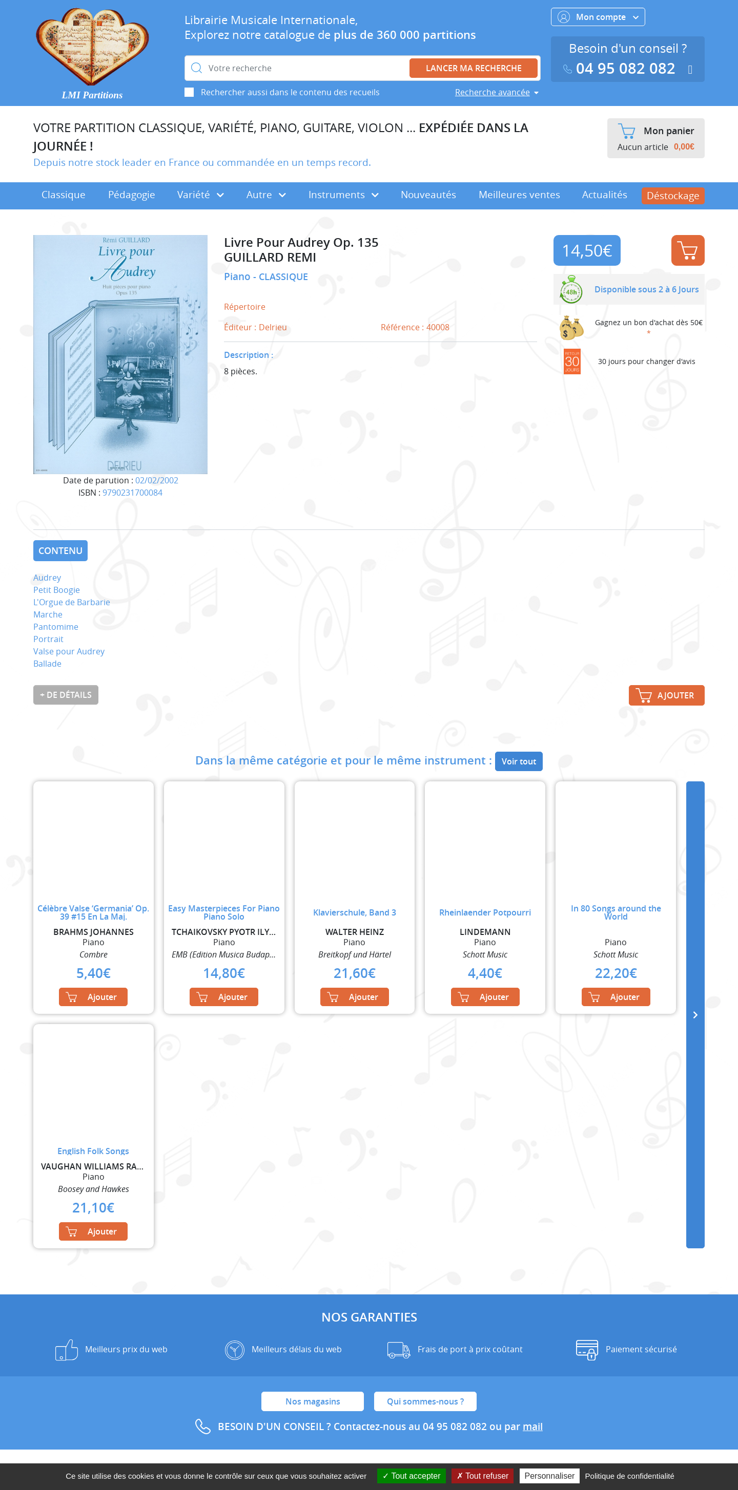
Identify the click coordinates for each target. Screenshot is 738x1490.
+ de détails (66, 694)
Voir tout (519, 761)
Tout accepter (411, 1476)
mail (533, 1426)
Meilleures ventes (519, 194)
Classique (64, 194)
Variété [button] (200, 194)
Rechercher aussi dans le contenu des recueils (290, 92)
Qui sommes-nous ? (425, 1401)
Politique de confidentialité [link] (629, 1476)
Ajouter (687, 250)
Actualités (604, 194)
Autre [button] (266, 194)
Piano (238, 276)
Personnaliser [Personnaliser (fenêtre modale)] (550, 1476)
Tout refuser (483, 1476)
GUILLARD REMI (270, 257)
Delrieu (273, 327)
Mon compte (598, 17)
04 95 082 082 (621, 68)
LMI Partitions (92, 95)
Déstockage (673, 195)
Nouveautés (428, 194)
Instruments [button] (344, 194)
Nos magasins (312, 1401)
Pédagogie (131, 194)
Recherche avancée (492, 92)
